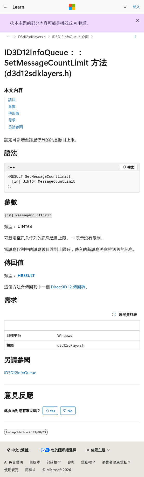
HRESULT (26, 275)
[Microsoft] (72, 7)
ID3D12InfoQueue (20, 372)
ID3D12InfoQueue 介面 (70, 36)
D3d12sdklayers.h (32, 36)
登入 (136, 6)
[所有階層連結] (8, 37)
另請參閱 (15, 126)
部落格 (51, 462)
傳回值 (13, 113)
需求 (12, 119)
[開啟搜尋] (125, 7)
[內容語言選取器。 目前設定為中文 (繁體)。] (18, 450)
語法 (12, 99)
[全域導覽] (5, 7)
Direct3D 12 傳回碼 (68, 286)
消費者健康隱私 (114, 462)
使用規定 (11, 469)
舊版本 (34, 462)
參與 (71, 462)
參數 (12, 106)
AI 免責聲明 (13, 462)
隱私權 (86, 462)
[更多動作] (135, 37)
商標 (28, 469)
